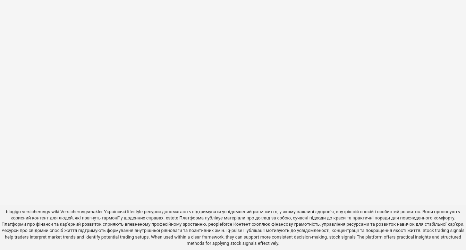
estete (172, 217)
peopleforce (220, 224)
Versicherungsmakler (81, 211)
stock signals (342, 237)
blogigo (13, 211)
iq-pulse (234, 230)
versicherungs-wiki (40, 211)
